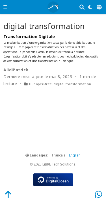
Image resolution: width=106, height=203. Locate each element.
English (75, 155)
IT (30, 84)
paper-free (43, 84)
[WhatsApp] (98, 194)
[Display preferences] (90, 7)
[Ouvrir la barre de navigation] (5, 7)
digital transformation (72, 84)
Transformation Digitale (29, 36)
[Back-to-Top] (5, 194)
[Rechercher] (82, 7)
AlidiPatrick (15, 69)
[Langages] (100, 7)
